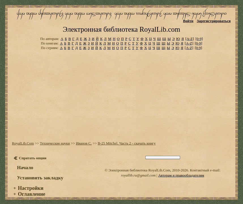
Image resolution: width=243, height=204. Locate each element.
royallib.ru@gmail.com (138, 171)
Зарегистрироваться (214, 21)
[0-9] (199, 34)
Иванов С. (84, 139)
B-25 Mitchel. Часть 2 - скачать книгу (126, 139)
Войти (188, 21)
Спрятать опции (32, 153)
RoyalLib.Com (23, 139)
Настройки (30, 183)
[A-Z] (189, 34)
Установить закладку (40, 173)
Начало (25, 163)
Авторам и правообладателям (181, 171)
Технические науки (55, 139)
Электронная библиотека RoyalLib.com (121, 25)
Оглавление (31, 189)
